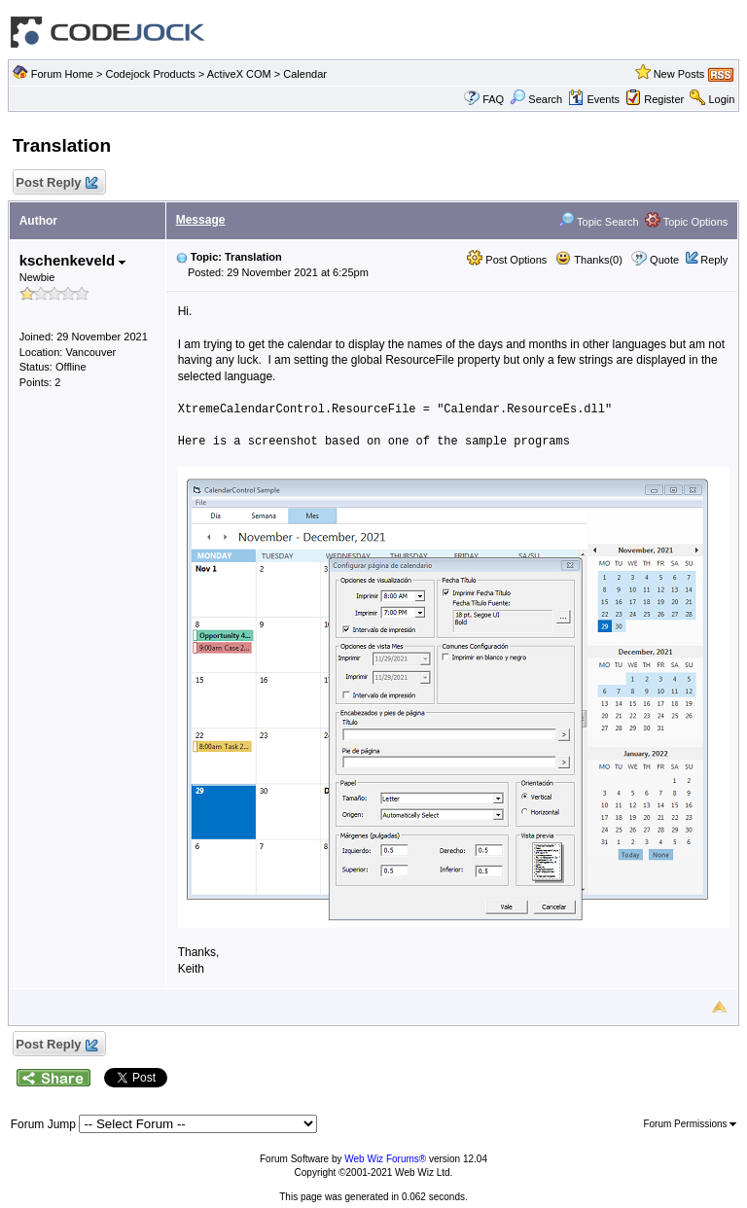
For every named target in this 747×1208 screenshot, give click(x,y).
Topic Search (598, 222)
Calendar (305, 74)
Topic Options (687, 222)
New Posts (679, 74)
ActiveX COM (239, 74)
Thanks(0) (588, 260)
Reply (714, 260)
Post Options (507, 260)
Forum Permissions (689, 1124)
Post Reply (56, 183)
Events (594, 99)
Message (201, 220)
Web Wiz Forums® (385, 1159)
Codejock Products (150, 74)
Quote (664, 260)
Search (536, 99)
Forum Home (62, 74)
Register (664, 99)
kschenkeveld (72, 260)
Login (721, 99)
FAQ (493, 99)
